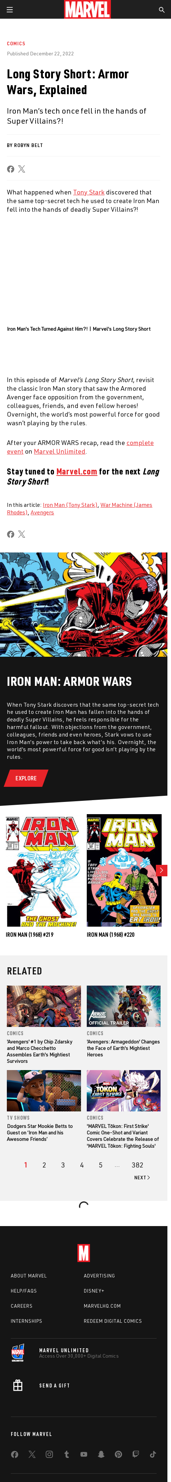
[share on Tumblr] (66, 1455)
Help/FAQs (24, 1291)
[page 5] (100, 1165)
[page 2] (44, 1165)
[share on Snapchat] (101, 1455)
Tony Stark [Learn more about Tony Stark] (88, 192)
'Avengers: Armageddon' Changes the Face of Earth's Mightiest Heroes (123, 1047)
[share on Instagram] (49, 1455)
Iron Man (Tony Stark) (70, 504)
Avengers (42, 512)
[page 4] (82, 1165)
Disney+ (94, 1291)
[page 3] (63, 1165)
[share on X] (21, 169)
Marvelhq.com (102, 1306)
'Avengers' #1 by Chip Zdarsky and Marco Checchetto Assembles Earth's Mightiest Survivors (39, 1051)
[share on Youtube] (83, 1455)
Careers (22, 1306)
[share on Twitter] (32, 1455)
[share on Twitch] (135, 1455)
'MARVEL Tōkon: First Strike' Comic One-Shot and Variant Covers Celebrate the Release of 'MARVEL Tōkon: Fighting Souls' (123, 1136)
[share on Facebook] (10, 169)
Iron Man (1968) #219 (29, 934)
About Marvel (29, 1276)
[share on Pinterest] (118, 1455)
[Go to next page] (142, 1177)
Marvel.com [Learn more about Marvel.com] (77, 471)
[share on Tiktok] (153, 1455)
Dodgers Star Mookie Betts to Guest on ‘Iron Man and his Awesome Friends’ (40, 1132)
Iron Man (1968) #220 (110, 934)
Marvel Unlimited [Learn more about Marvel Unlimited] (59, 451)
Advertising (99, 1276)
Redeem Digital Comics (113, 1321)
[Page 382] (138, 1165)
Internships (26, 1321)
